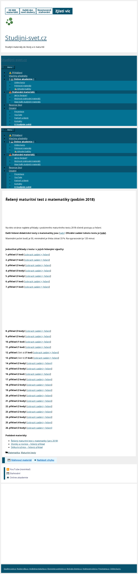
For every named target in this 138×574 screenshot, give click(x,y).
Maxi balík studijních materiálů (27, 102)
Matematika (14, 452)
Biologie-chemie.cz (74, 569)
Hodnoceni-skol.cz (90, 569)
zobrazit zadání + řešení (37, 254)
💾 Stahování (13, 473)
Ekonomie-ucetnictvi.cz (56, 569)
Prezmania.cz (104, 569)
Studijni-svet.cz (26, 38)
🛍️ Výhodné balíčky (22, 89)
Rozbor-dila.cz (23, 569)
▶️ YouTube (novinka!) (18, 469)
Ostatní (15, 108)
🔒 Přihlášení (15, 72)
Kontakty (18, 121)
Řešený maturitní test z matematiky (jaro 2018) (34, 440)
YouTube (18, 114)
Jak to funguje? (20, 95)
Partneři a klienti (21, 118)
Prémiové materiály (22, 85)
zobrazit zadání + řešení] (39, 363)
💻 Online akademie (17, 477)
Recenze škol (15, 104)
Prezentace (19, 111)
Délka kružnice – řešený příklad (27, 447)
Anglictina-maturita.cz (38, 569)
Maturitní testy (28, 452)
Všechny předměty (18, 75)
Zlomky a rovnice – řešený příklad (28, 444)
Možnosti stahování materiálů (27, 98)
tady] (62, 233)
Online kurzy (19, 82)
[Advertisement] (69, 308)
